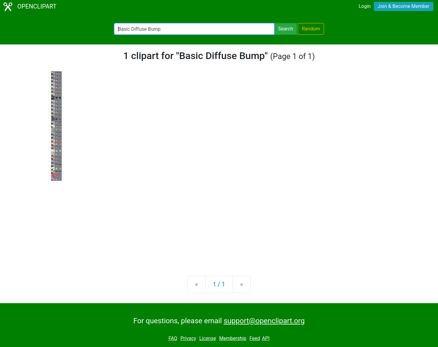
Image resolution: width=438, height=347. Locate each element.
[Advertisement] (218, 223)
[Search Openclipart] (194, 29)
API (265, 338)
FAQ (173, 338)
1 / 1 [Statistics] (219, 284)
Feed (254, 338)
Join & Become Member (403, 6)
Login (364, 6)
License (207, 338)
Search (285, 29)
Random (311, 29)
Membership (232, 338)
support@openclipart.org (264, 321)
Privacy (188, 338)
